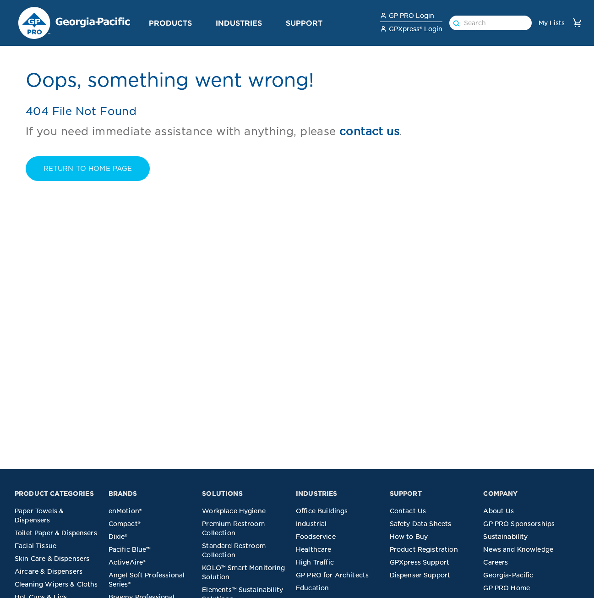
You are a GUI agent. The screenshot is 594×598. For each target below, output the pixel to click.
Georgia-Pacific (508, 575)
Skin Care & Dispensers (52, 558)
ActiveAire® (127, 562)
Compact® (125, 523)
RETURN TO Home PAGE (88, 169)
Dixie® (118, 536)
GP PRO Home (506, 588)
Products (170, 22)
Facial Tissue (35, 545)
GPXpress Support (419, 562)
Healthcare (314, 549)
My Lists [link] (552, 23)
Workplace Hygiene (234, 511)
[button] (197, 22)
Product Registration (424, 549)
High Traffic (315, 562)
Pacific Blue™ (130, 549)
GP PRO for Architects (332, 575)
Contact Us (408, 511)
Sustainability (505, 536)
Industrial (311, 523)
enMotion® (125, 511)
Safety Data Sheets (421, 523)
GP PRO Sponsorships (519, 523)
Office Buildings (322, 511)
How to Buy (409, 536)
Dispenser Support (420, 575)
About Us (498, 511)
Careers (495, 562)
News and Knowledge (518, 549)
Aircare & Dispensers (48, 571)
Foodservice (316, 536)
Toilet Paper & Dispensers (56, 533)
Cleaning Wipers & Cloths (56, 584)
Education (312, 588)
